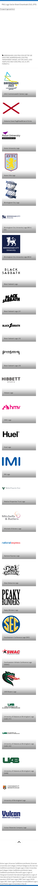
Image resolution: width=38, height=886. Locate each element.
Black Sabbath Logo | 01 (12, 311)
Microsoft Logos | (21, 872)
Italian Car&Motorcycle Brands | (19, 870)
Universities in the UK (19, 884)
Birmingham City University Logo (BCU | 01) (18, 229)
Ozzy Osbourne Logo (11, 583)
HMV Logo (7, 420)
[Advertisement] (19, 32)
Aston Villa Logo (9, 175)
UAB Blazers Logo (10, 692)
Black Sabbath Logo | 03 (12, 366)
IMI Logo (7, 474)
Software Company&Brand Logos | (27, 881)
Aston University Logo (11, 148)
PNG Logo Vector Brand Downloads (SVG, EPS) (19, 4)
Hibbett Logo (8, 393)
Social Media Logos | (6, 884)
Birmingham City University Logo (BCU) (17, 257)
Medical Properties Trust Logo (14, 501)
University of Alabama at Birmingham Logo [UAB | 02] (19, 745)
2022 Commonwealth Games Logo (16, 94)
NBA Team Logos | (25, 879)
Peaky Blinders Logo (11, 610)
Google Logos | (20, 868)
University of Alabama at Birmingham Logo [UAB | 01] (19, 718)
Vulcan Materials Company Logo (15, 828)
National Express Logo (12, 556)
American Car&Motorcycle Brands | (20, 863)
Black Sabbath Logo (11, 284)
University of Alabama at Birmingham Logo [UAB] (19, 772)
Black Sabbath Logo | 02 (12, 338)
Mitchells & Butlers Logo (12, 529)
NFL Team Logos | (10, 881)
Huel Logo (7, 447)
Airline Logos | (4, 863)
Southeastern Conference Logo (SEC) (17, 637)
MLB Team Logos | (13, 879)
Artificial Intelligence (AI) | (25, 866)
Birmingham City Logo (11, 203)
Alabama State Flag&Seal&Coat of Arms (18, 121)
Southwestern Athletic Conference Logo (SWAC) (18, 663)
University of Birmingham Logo (15, 800)
